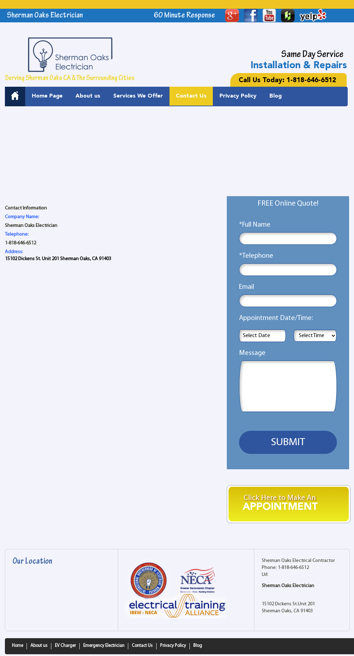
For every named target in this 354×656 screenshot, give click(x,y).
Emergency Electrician (103, 645)
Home (17, 645)
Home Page (47, 96)
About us (87, 96)
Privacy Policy (238, 96)
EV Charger (65, 645)
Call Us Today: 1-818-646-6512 (287, 80)
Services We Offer (138, 96)
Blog (275, 96)
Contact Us (191, 96)
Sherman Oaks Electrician (288, 586)
